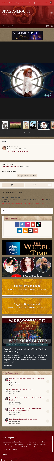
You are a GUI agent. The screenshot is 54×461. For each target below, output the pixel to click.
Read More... (8, 360)
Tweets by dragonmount (10, 453)
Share (13, 180)
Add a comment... (9, 206)
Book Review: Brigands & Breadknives (23, 414)
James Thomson (16, 378)
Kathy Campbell (15, 397)
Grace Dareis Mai (16, 386)
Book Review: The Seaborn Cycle (21, 384)
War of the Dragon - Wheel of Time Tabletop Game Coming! (25, 345)
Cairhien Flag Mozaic (11, 161)
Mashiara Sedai (13, 142)
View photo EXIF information (27, 171)
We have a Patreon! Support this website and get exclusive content (25, 3)
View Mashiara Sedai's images (17, 146)
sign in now (40, 194)
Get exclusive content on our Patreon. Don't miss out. (27, 284)
